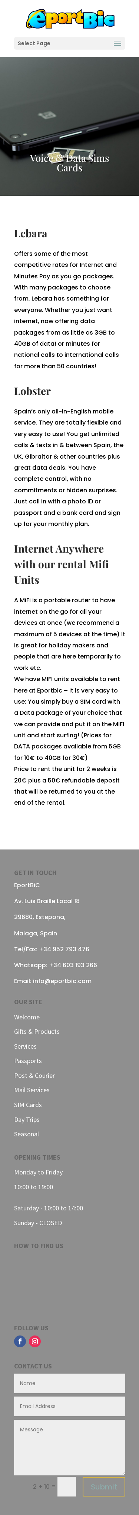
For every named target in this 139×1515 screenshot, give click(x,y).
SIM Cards (28, 1104)
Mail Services (32, 1090)
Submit (104, 1487)
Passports (28, 1060)
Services (25, 1046)
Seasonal (26, 1134)
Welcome (27, 1017)
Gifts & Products (37, 1031)
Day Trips (27, 1119)
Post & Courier (34, 1075)
